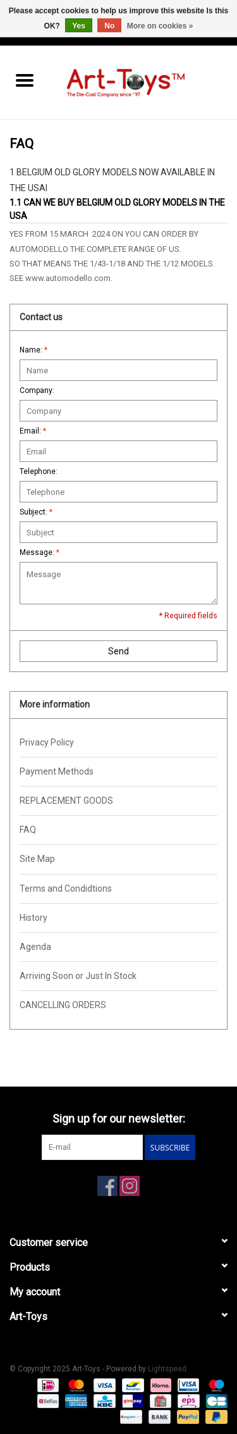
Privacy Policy (47, 742)
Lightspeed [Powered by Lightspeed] (167, 1368)
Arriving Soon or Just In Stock (78, 976)
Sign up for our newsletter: (118, 1118)
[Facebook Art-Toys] (107, 1186)
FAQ (28, 830)
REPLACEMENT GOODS (66, 800)
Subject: (36, 512)
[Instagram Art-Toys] (129, 1186)
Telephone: (39, 471)
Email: (33, 431)
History (33, 918)
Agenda (35, 947)
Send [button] (118, 651)
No (109, 26)
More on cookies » (160, 26)
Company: (37, 390)
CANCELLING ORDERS (63, 1005)
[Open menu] (24, 79)
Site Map (37, 859)
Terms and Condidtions (66, 888)
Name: (33, 350)
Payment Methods (57, 771)
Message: (39, 552)
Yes (78, 26)
